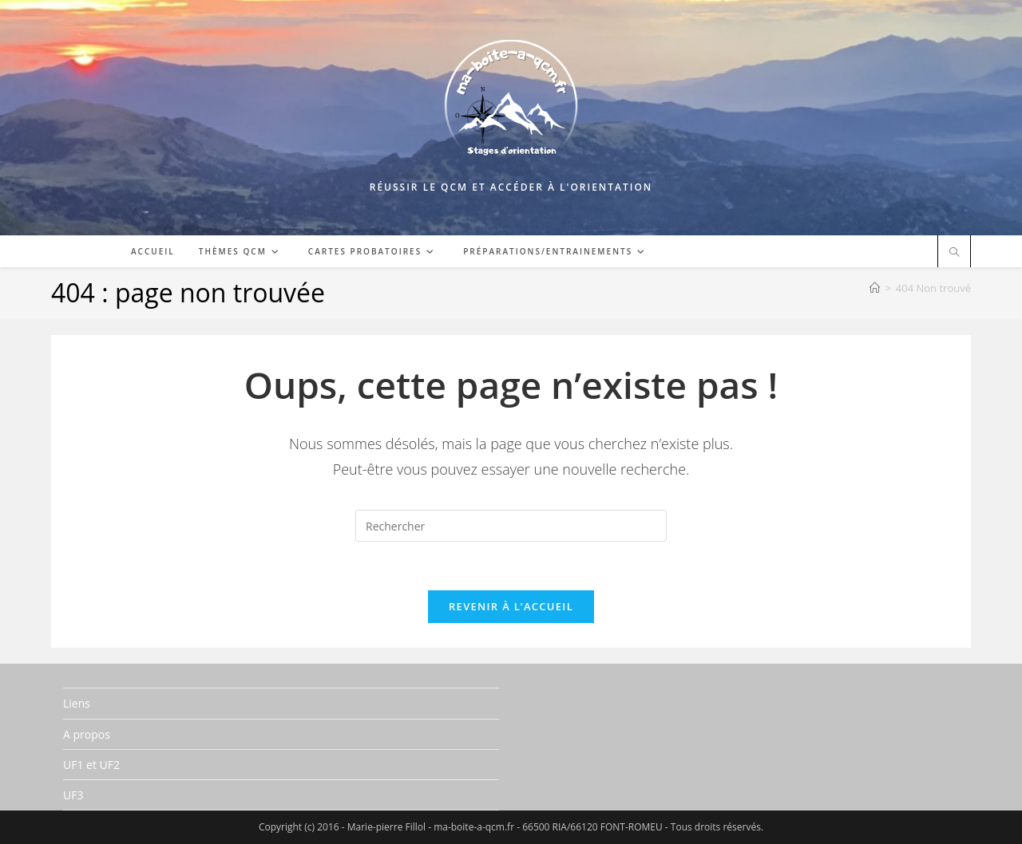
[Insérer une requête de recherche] (511, 526)
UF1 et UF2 (91, 764)
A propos (86, 734)
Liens (76, 703)
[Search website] (954, 253)
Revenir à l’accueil (511, 606)
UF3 (73, 795)
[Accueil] (874, 288)
